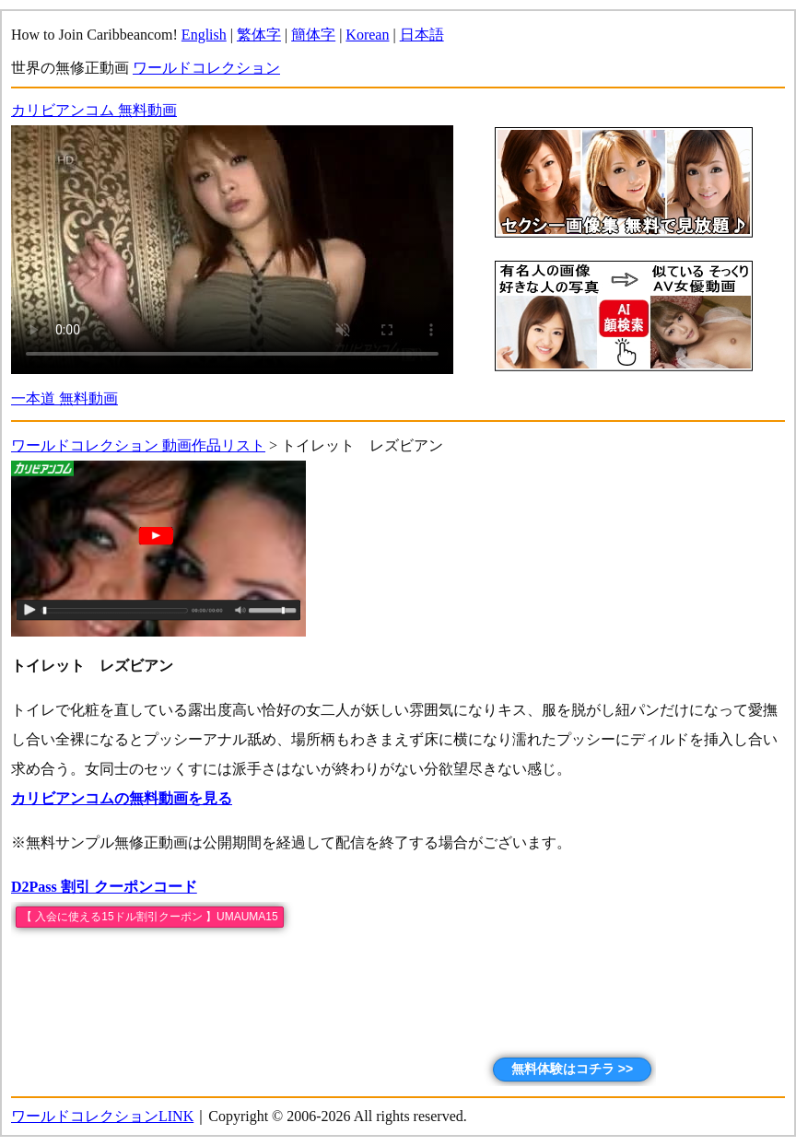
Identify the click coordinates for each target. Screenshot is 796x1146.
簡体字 (313, 34)
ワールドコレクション (206, 68)
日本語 (422, 34)
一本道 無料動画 (64, 398)
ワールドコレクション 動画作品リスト (138, 445)
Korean (367, 34)
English (204, 34)
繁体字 (259, 34)
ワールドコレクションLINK (102, 1116)
